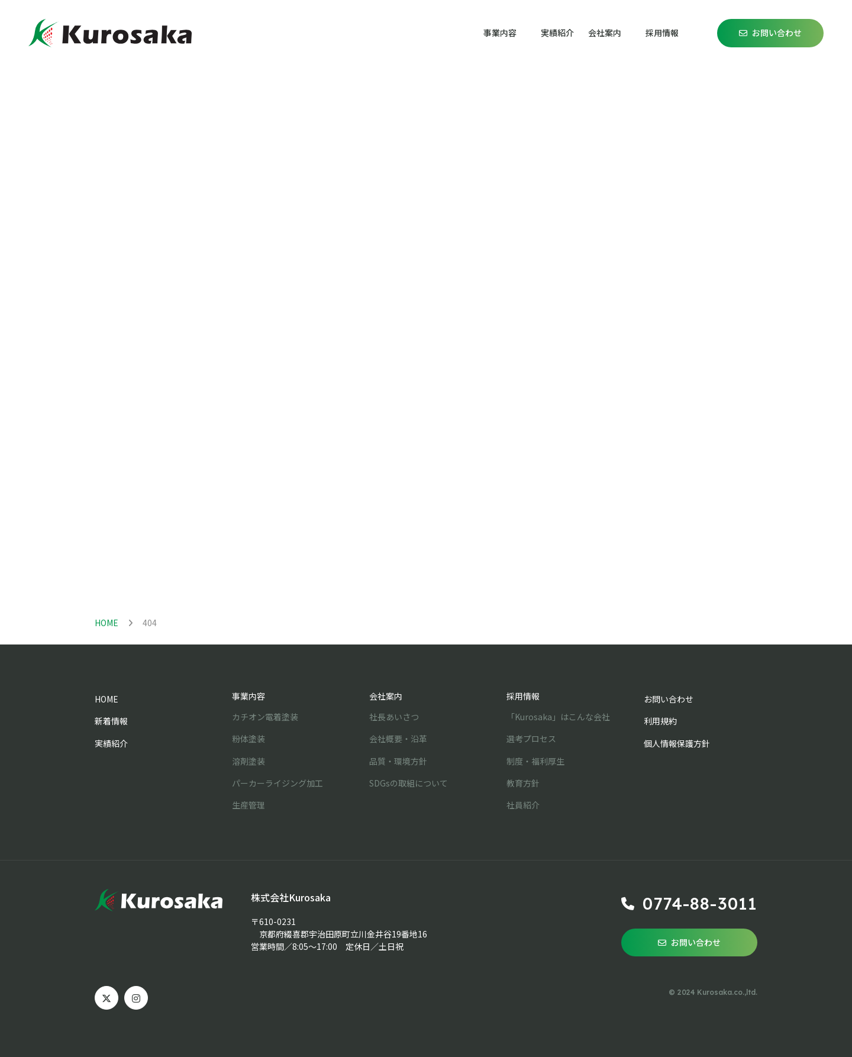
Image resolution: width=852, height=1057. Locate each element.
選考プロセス (531, 739)
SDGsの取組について (408, 783)
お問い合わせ (777, 32)
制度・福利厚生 (535, 761)
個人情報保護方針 (677, 743)
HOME (106, 623)
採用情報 (523, 696)
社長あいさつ (394, 717)
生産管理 (248, 805)
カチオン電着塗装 (265, 717)
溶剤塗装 (248, 761)
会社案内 (385, 696)
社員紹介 (523, 805)
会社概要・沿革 (398, 739)
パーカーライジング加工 (277, 783)
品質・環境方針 (398, 761)
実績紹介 (557, 32)
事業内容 (248, 696)
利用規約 (660, 721)
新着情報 (111, 721)
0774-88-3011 (700, 903)
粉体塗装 (248, 739)
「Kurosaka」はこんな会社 (558, 717)
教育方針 (523, 783)
